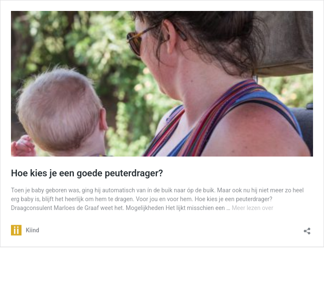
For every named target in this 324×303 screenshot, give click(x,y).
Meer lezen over (252, 208)
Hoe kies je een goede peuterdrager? (87, 173)
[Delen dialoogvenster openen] (307, 228)
